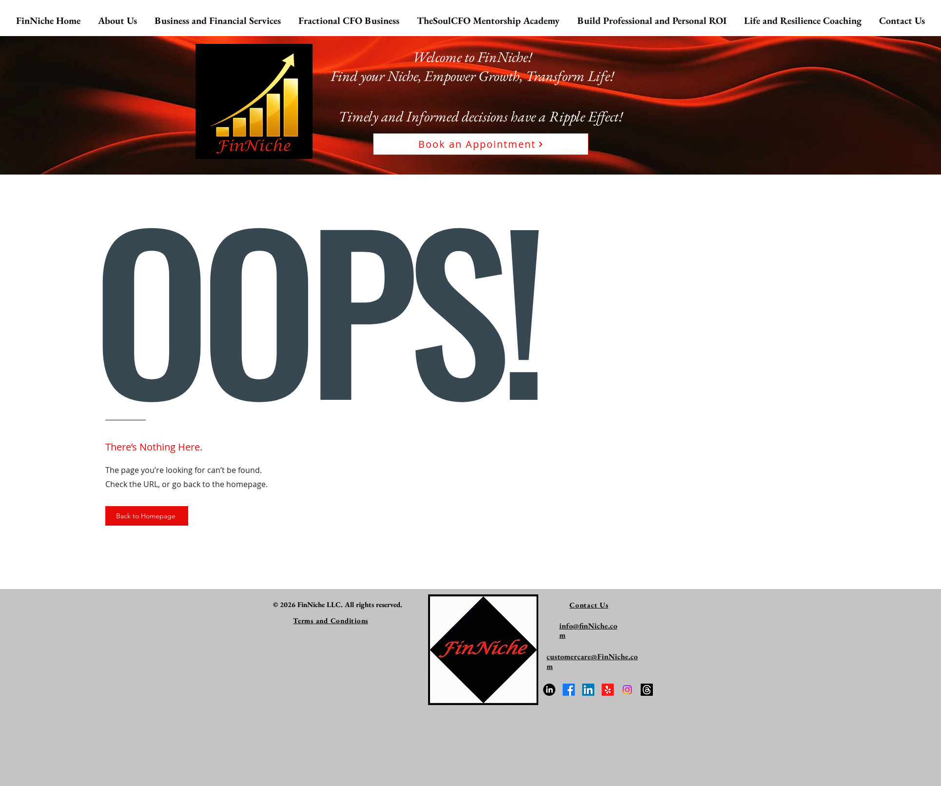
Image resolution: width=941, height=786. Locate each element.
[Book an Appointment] (480, 144)
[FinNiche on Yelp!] (608, 690)
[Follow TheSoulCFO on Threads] (647, 690)
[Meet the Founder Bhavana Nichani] (549, 690)
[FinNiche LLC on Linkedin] (588, 690)
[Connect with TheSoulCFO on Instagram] (627, 690)
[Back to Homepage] (146, 516)
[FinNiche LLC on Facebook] (569, 690)
